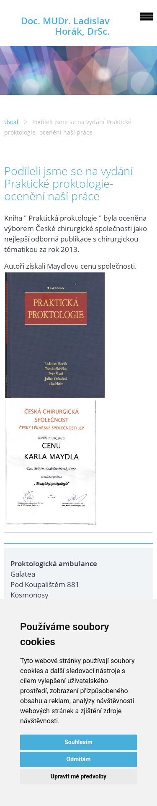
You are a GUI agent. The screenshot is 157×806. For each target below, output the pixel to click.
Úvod (11, 122)
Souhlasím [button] (78, 742)
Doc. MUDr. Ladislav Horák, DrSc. (65, 26)
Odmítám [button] (79, 759)
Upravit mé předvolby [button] (78, 776)
